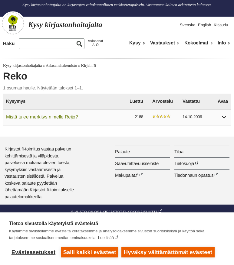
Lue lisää (106, 237)
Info (222, 42)
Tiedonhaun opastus (193, 175)
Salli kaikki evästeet (89, 252)
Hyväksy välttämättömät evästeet (168, 252)
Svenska (187, 25)
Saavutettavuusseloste (137, 163)
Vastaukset (162, 42)
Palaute (122, 151)
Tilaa (178, 151)
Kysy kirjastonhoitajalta (22, 65)
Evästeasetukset (33, 252)
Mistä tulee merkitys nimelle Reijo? (42, 116)
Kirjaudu (221, 25)
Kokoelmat (196, 42)
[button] (224, 119)
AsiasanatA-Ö (95, 43)
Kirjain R (88, 65)
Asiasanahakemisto (61, 65)
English (204, 25)
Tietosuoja (184, 163)
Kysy (135, 42)
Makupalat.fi (126, 175)
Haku (9, 43)
